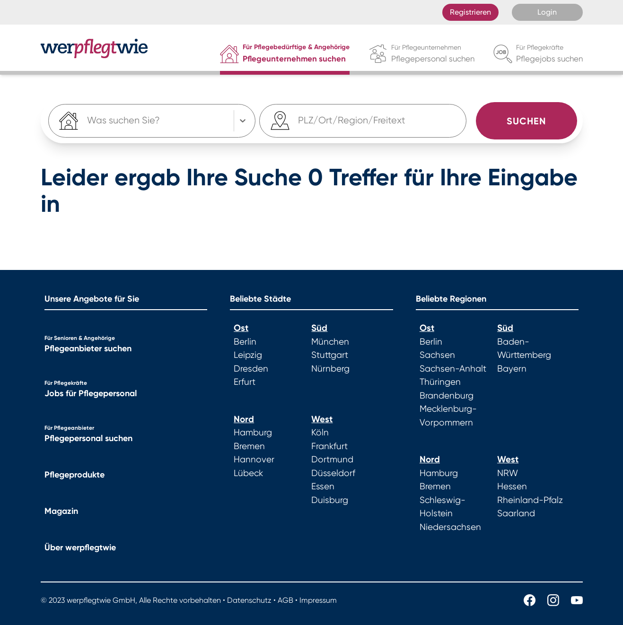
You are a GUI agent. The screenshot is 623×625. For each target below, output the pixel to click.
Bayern (511, 369)
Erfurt (244, 382)
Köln (320, 432)
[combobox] (299, 121)
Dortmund (332, 459)
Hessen (512, 486)
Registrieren (470, 12)
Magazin (61, 511)
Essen (322, 486)
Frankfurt (329, 446)
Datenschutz (249, 600)
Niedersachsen (450, 527)
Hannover (254, 459)
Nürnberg (330, 369)
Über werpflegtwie (80, 547)
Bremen (249, 446)
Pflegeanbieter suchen (88, 348)
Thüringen (440, 382)
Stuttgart (329, 355)
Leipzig (248, 355)
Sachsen (437, 355)
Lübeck (248, 473)
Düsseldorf (333, 473)
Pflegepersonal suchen (88, 438)
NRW (507, 473)
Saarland (516, 513)
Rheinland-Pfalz (530, 500)
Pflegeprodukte (74, 474)
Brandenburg (447, 396)
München (330, 342)
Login (547, 12)
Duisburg (329, 500)
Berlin (245, 342)
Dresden (251, 369)
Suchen (526, 121)
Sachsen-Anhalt (453, 369)
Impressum (318, 600)
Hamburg (253, 432)
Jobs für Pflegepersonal (90, 393)
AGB (285, 600)
